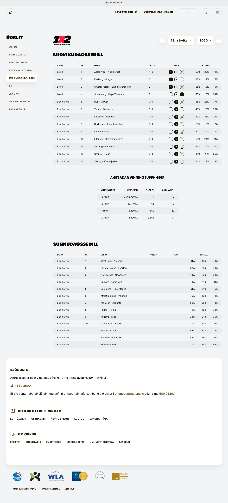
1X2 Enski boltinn (21, 70)
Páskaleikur (17, 109)
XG (10, 86)
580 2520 (166, 393)
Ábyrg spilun (60, 419)
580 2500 (24, 386)
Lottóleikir (126, 12)
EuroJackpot (18, 62)
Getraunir (38, 419)
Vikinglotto (17, 55)
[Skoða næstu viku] (219, 40)
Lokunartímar (99, 419)
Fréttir (15, 442)
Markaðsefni (76, 442)
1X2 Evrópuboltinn (22, 78)
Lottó (13, 47)
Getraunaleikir (158, 12)
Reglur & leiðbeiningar (39, 411)
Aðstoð (79, 419)
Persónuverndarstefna (25, 489)
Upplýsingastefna (51, 489)
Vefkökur (70, 489)
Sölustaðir (33, 442)
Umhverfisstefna (102, 442)
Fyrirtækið (53, 442)
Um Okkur (27, 434)
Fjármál (125, 442)
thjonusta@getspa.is (129, 393)
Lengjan (14, 94)
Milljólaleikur (19, 101)
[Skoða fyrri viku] (162, 40)
